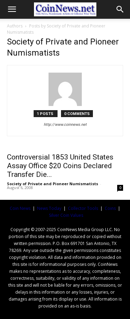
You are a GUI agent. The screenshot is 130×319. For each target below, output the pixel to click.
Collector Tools (83, 208)
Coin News (20, 208)
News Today (49, 208)
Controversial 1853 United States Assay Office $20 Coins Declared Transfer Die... (60, 166)
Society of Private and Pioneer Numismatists (52, 183)
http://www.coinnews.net (65, 124)
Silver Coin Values (66, 215)
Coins (110, 208)
